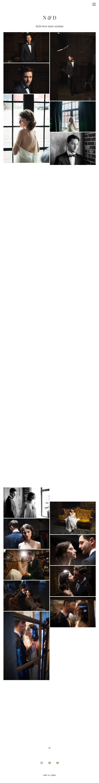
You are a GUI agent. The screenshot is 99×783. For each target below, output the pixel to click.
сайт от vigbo (49, 775)
